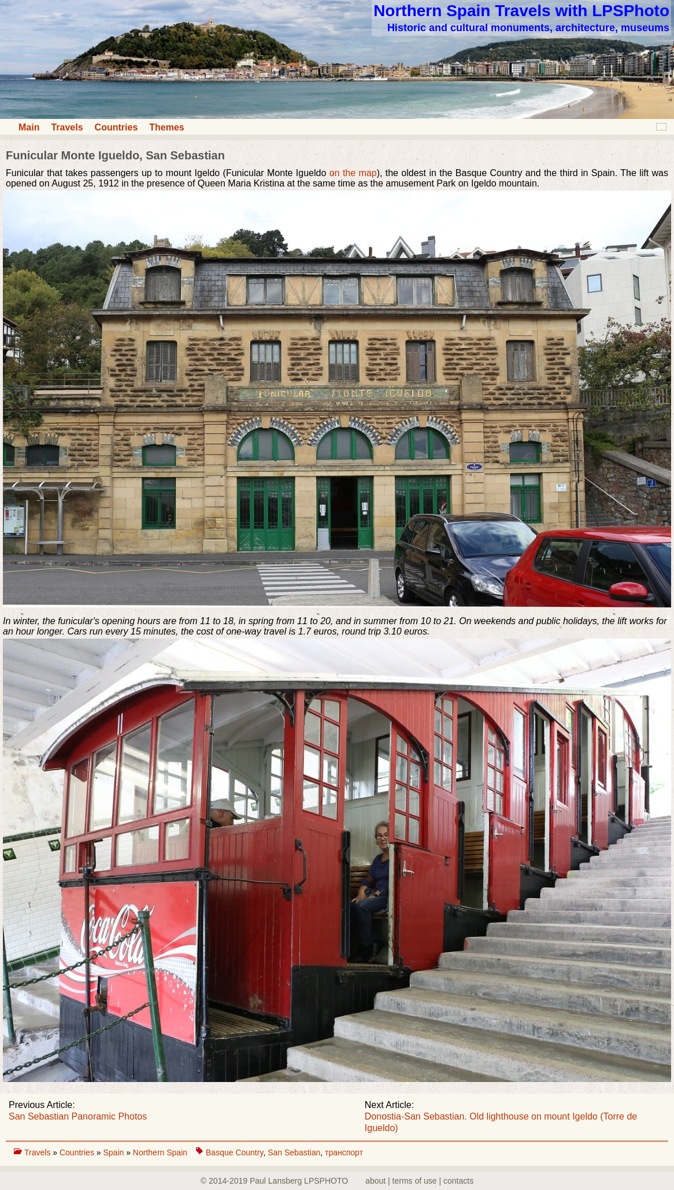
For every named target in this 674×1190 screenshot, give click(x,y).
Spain (114, 1152)
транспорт (344, 1152)
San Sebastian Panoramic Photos (78, 1116)
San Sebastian (294, 1152)
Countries (116, 127)
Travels (67, 127)
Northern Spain (160, 1152)
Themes (166, 127)
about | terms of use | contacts (419, 1180)
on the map (353, 173)
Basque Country (234, 1152)
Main (28, 127)
